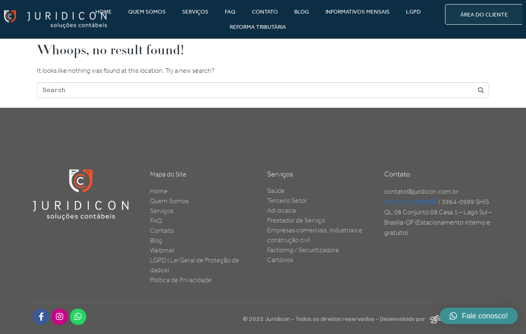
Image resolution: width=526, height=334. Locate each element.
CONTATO (265, 11)
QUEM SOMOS (147, 11)
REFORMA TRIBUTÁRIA (258, 26)
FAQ (230, 11)
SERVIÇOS (195, 11)
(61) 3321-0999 (410, 202)
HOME (103, 11)
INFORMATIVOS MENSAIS (357, 11)
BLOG (301, 11)
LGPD (413, 11)
